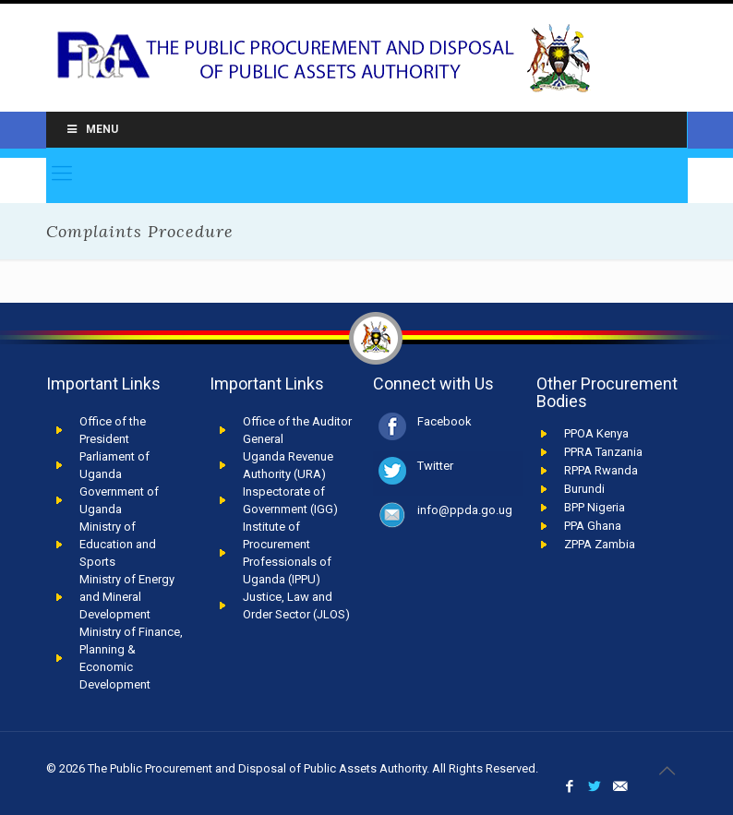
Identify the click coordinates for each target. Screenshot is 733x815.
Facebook (444, 421)
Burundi (584, 489)
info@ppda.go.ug (464, 510)
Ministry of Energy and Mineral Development (126, 596)
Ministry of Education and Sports (117, 544)
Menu (91, 129)
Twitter (435, 466)
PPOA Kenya (596, 433)
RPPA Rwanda (601, 470)
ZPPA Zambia (599, 544)
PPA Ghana (592, 526)
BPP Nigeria (594, 507)
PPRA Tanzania (603, 452)
